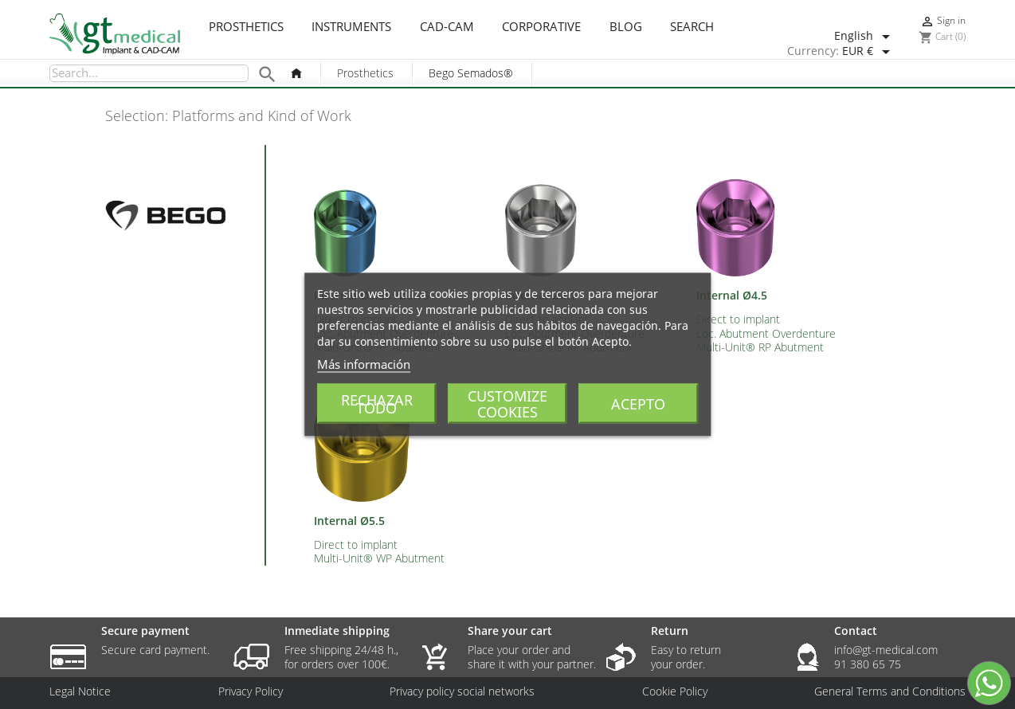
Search (692, 27)
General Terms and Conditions (890, 691)
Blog (625, 27)
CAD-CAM (447, 27)
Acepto (638, 403)
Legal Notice (80, 691)
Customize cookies (507, 403)
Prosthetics (246, 27)
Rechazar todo (377, 403)
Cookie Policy (674, 691)
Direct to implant (738, 319)
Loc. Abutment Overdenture (766, 333)
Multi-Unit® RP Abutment (760, 346)
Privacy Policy (250, 691)
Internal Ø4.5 (731, 295)
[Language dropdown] (864, 36)
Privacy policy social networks (462, 691)
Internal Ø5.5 (349, 520)
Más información (363, 364)
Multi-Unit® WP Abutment (379, 558)
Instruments (351, 27)
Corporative (541, 27)
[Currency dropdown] (868, 51)
